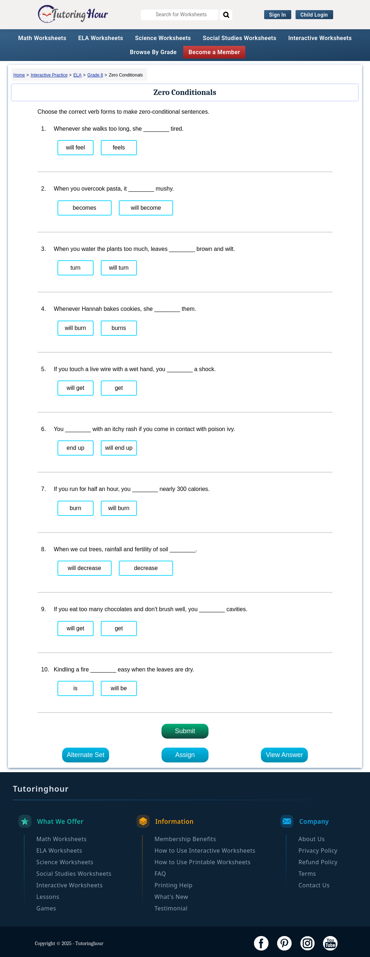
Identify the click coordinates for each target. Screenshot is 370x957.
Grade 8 (95, 75)
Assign (185, 754)
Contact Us (314, 885)
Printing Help (174, 885)
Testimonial (171, 908)
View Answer (284, 754)
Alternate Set (85, 754)
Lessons (47, 897)
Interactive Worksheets (320, 38)
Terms (307, 874)
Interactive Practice (49, 75)
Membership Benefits (185, 839)
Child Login (314, 15)
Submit (185, 731)
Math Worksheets (42, 38)
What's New (171, 897)
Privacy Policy (317, 850)
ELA (77, 75)
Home (19, 75)
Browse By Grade (153, 52)
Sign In (277, 15)
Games (46, 908)
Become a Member (214, 52)
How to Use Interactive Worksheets (205, 850)
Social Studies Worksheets (239, 38)
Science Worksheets (163, 38)
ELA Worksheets (100, 38)
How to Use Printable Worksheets (203, 862)
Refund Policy (317, 862)
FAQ (160, 874)
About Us (311, 839)
